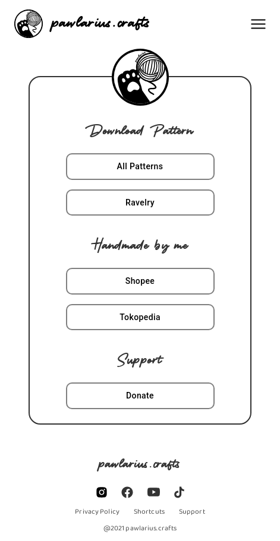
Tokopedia (140, 317)
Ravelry (140, 203)
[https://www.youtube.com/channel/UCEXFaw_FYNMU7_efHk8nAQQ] (153, 492)
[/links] (149, 511)
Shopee (140, 281)
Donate (140, 396)
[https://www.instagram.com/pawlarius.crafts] (101, 492)
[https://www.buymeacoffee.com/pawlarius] (192, 511)
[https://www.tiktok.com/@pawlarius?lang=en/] (179, 492)
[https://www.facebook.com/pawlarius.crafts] (127, 492)
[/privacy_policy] (97, 511)
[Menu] (258, 24)
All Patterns (140, 166)
